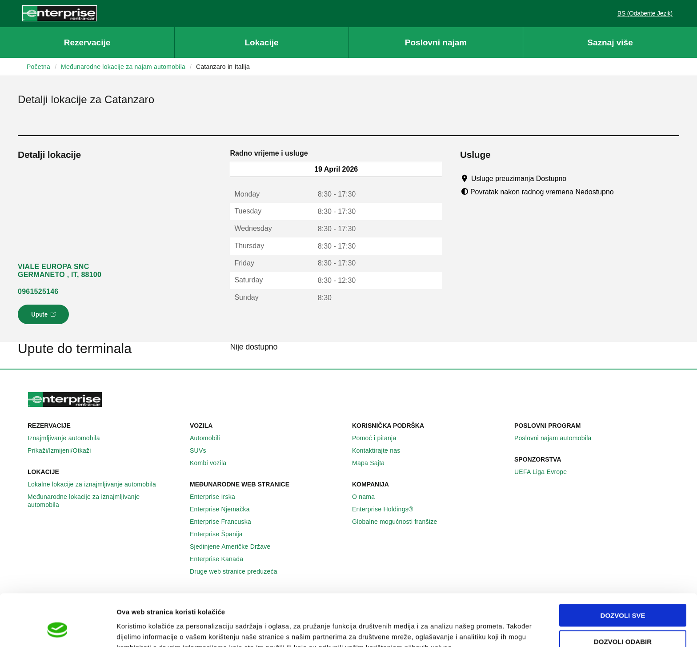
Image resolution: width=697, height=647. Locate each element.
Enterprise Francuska (225, 521)
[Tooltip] (575, 178)
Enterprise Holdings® (387, 509)
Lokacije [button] (261, 42)
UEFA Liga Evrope (545, 471)
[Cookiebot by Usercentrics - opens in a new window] (57, 629)
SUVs (203, 450)
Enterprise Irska (217, 496)
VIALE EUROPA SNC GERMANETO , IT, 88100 (59, 270)
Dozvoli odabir (623, 595)
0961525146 (38, 291)
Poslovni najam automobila (557, 438)
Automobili (210, 438)
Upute (44, 317)
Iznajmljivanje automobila (69, 438)
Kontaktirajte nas (381, 450)
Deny (622, 621)
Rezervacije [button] (87, 42)
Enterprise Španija (221, 534)
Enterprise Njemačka (225, 509)
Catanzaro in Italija (223, 66)
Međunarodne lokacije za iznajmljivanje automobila (105, 500)
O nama (368, 496)
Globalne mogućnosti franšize (399, 521)
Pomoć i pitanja (379, 438)
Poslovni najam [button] (436, 42)
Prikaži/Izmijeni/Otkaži (64, 450)
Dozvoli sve (623, 569)
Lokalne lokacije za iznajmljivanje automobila (97, 484)
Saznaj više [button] (610, 42)
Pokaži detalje (458, 629)
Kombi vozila (213, 462)
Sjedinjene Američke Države (235, 546)
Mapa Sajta (373, 462)
